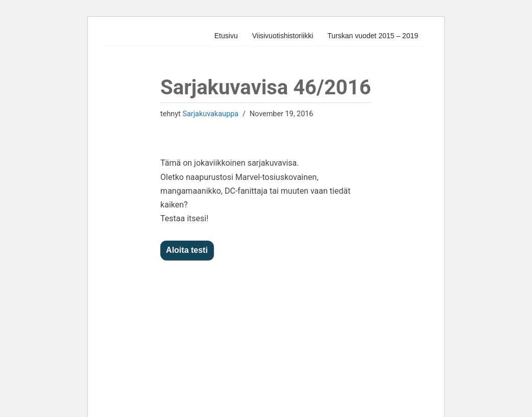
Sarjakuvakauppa (210, 114)
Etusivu (226, 36)
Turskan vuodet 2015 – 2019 (372, 36)
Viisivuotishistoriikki (282, 36)
